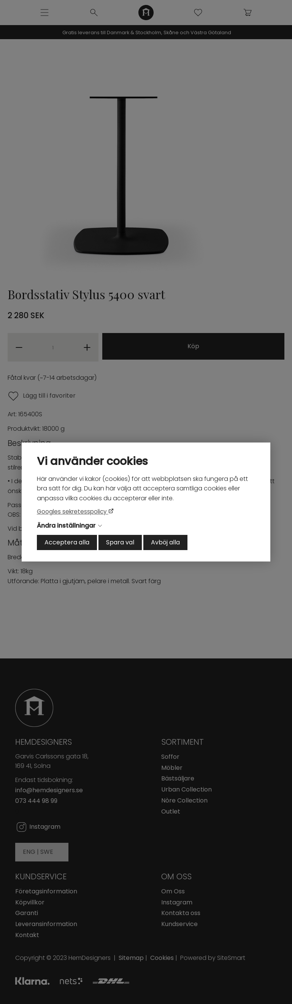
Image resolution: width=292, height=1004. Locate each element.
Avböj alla (165, 542)
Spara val (120, 542)
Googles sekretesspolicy (72, 511)
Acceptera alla (66, 542)
